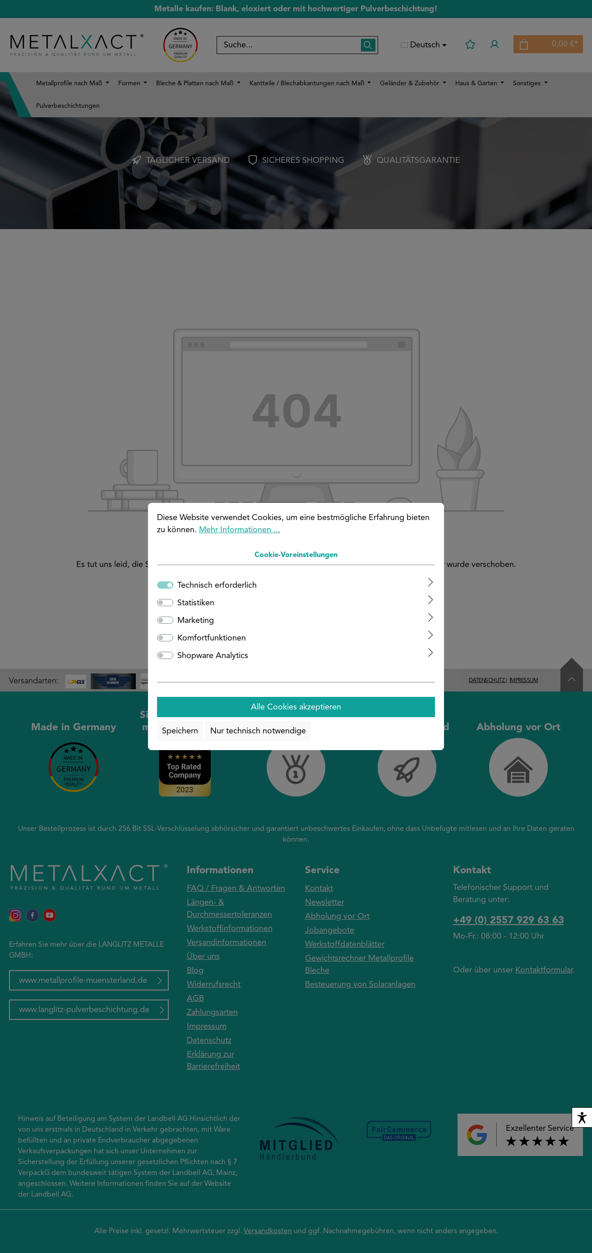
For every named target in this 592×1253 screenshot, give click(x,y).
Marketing (195, 621)
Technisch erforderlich (217, 585)
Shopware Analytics (212, 656)
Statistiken (195, 603)
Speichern (180, 731)
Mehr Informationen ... (239, 530)
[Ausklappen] (430, 582)
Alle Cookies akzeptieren (296, 707)
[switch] (165, 602)
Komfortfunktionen (211, 638)
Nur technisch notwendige (258, 731)
